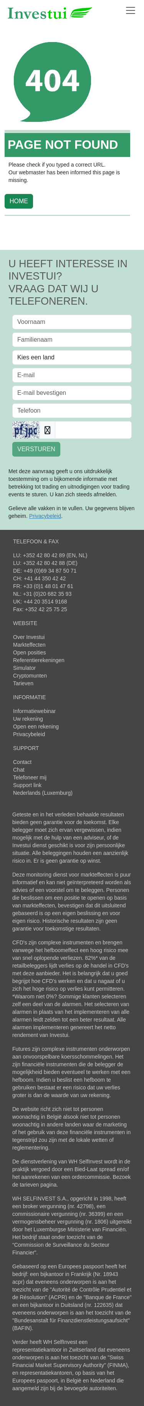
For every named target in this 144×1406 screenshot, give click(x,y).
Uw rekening (28, 719)
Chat (19, 770)
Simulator (24, 668)
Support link (27, 785)
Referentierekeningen (39, 660)
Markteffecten (29, 645)
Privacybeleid (29, 734)
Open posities (29, 652)
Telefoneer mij (29, 777)
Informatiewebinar (34, 711)
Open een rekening (36, 726)
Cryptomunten (30, 676)
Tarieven (23, 683)
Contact (22, 762)
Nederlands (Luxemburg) (43, 793)
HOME (19, 201)
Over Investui (29, 637)
